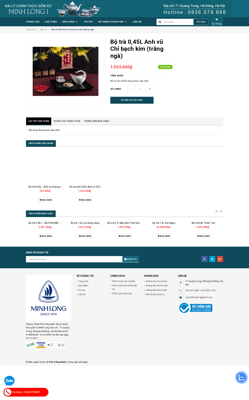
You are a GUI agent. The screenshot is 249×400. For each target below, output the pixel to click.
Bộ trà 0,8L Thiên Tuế (203, 257)
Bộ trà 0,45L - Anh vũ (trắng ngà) (46, 186)
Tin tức (88, 21)
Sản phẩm (70, 22)
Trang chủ (32, 21)
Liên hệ (137, 21)
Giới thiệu (51, 21)
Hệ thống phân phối (113, 22)
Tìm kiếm (200, 22)
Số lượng (115, 89)
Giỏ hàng (217, 21)
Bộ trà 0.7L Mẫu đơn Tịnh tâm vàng (126, 252)
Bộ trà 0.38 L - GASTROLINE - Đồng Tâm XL (52, 244)
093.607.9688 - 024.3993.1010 (201, 324)
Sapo (85, 396)
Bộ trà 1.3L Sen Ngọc (164, 248)
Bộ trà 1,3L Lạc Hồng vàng (85, 250)
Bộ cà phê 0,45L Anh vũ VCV (85, 186)
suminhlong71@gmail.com (199, 331)
